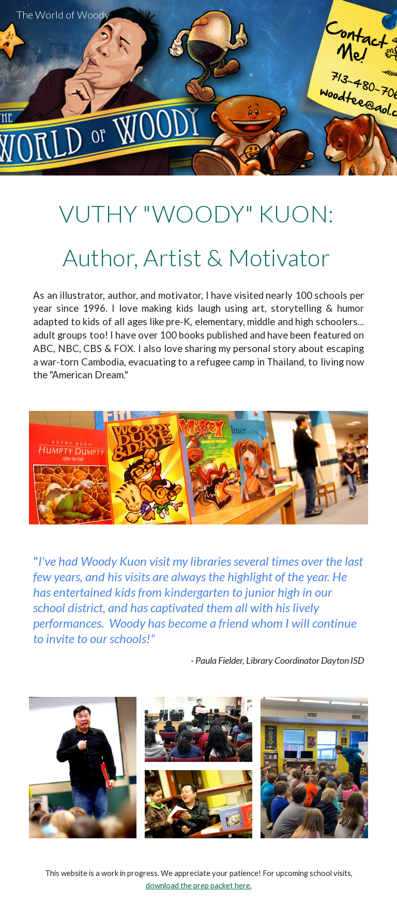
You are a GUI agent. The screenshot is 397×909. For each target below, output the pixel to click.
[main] (198, 287)
